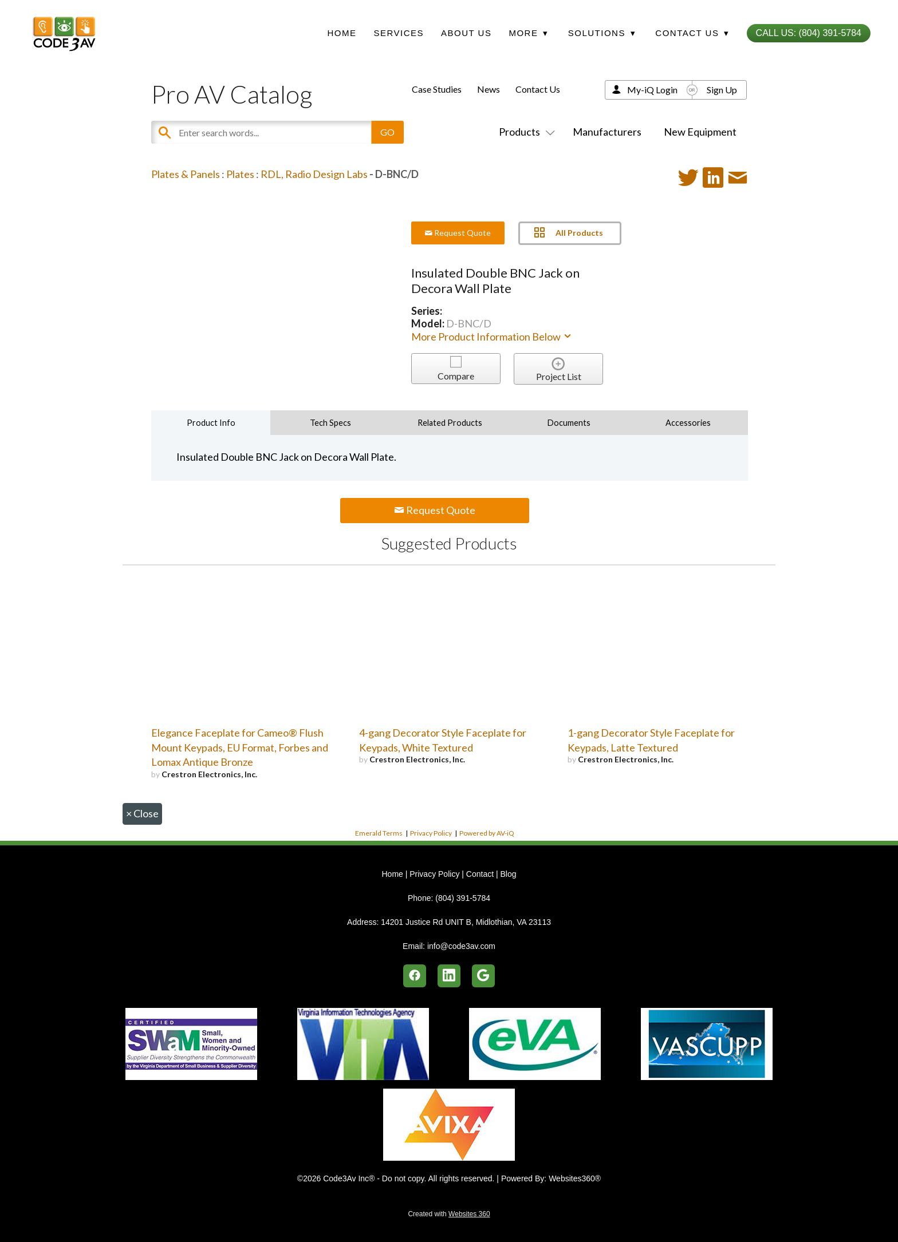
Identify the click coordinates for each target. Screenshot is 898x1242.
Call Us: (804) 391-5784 (808, 33)
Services (398, 33)
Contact (480, 874)
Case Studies (437, 89)
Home (341, 33)
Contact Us (537, 89)
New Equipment (700, 131)
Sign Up (722, 89)
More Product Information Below (492, 336)
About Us (466, 33)
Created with (449, 1214)
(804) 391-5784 (462, 898)
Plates (240, 174)
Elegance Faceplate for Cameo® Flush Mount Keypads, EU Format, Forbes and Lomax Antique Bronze (239, 747)
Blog (508, 874)
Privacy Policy (431, 833)
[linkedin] (449, 975)
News (488, 89)
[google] (483, 975)
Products (524, 131)
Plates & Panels (185, 174)
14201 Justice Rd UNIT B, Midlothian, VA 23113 (466, 922)
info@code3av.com (461, 946)
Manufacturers (607, 131)
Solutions (602, 33)
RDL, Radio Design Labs (314, 174)
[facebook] (414, 975)
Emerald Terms (379, 833)
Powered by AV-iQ (486, 833)
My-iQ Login (652, 89)
